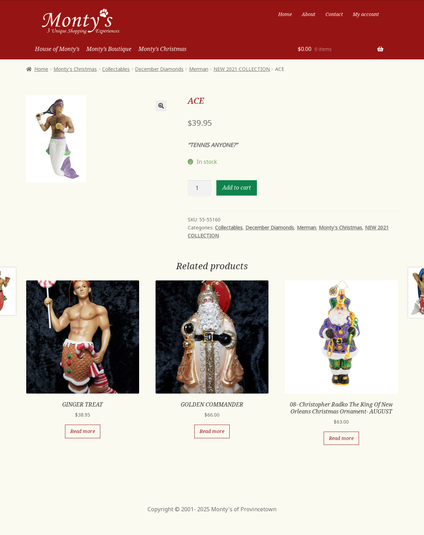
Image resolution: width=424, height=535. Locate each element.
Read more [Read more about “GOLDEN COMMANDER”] (212, 431)
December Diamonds (159, 69)
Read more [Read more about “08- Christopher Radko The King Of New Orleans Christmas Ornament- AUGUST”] (341, 438)
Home (285, 14)
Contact (334, 14)
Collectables (116, 69)
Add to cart (236, 187)
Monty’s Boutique (108, 49)
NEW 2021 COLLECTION (242, 69)
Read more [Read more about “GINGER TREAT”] (82, 431)
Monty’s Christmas (162, 49)
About (308, 14)
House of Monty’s (57, 49)
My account (366, 14)
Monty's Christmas (75, 69)
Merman (198, 69)
